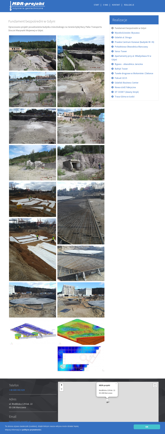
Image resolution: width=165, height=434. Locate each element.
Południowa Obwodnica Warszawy (131, 46)
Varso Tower (121, 51)
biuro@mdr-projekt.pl (19, 421)
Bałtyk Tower (121, 68)
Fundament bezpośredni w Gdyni (130, 28)
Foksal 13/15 (121, 77)
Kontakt (116, 5)
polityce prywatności (31, 430)
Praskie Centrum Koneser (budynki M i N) (134, 41)
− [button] (61, 389)
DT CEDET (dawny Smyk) (127, 91)
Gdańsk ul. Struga (123, 37)
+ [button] (61, 385)
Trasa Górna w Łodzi (124, 96)
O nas (105, 5)
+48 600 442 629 (17, 389)
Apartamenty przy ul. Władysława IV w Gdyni (131, 57)
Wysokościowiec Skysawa (127, 32)
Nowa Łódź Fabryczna (125, 87)
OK (146, 426)
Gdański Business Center (126, 82)
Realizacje (129, 5)
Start (96, 5)
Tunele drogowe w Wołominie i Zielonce (134, 73)
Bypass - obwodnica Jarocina (129, 64)
